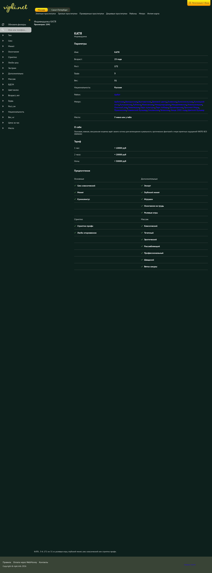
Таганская (165, 110)
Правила (7, 562)
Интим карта (153, 13)
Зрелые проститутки (67, 13)
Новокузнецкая (194, 104)
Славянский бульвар (137, 110)
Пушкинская (120, 110)
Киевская (172, 101)
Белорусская (131, 101)
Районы (133, 13)
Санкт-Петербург (59, 9)
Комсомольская (185, 101)
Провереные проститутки (92, 13)
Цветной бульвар (196, 110)
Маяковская (147, 104)
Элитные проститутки (45, 13)
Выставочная (144, 101)
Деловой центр (159, 101)
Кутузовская (126, 104)
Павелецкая (133, 107)
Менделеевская (178, 104)
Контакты (43, 562)
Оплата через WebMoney (25, 562)
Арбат (117, 94)
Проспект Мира (191, 107)
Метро (142, 13)
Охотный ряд (120, 107)
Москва (41, 9)
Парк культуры (147, 107)
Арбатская (119, 101)
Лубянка (137, 104)
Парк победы (162, 107)
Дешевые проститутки (116, 13)
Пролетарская (176, 107)
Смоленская (153, 110)
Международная (162, 104)
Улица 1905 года (179, 110)
